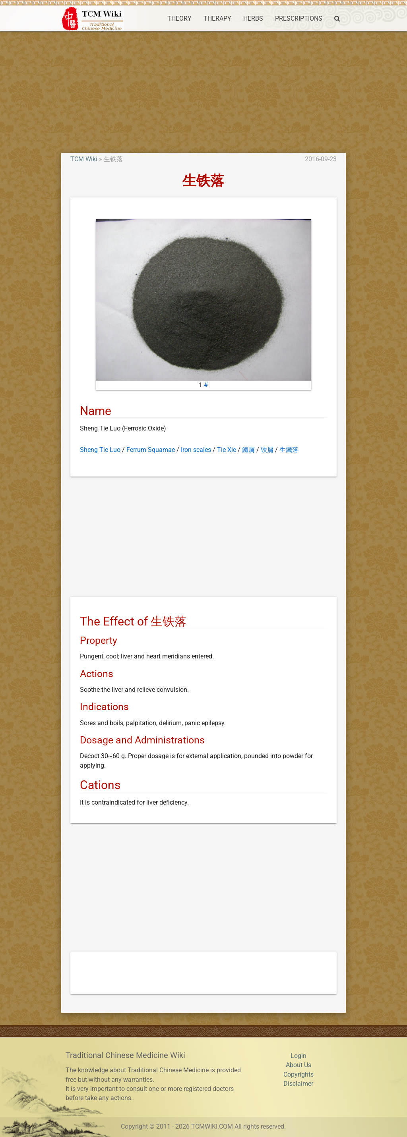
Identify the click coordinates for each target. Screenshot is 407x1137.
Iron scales (196, 450)
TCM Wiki (83, 159)
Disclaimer (298, 1083)
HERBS (253, 18)
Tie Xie (226, 450)
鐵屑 (248, 450)
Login (298, 1056)
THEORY (179, 18)
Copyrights (298, 1074)
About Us (298, 1065)
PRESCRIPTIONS (298, 18)
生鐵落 (288, 450)
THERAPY (217, 18)
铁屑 (267, 450)
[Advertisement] (203, 91)
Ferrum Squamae (150, 450)
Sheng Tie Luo (100, 450)
